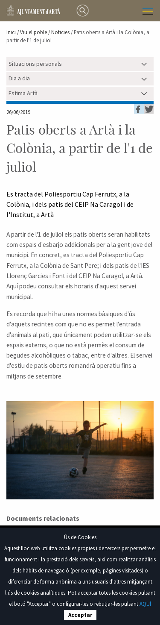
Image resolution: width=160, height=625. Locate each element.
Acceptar (80, 615)
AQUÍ (145, 603)
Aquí (12, 286)
